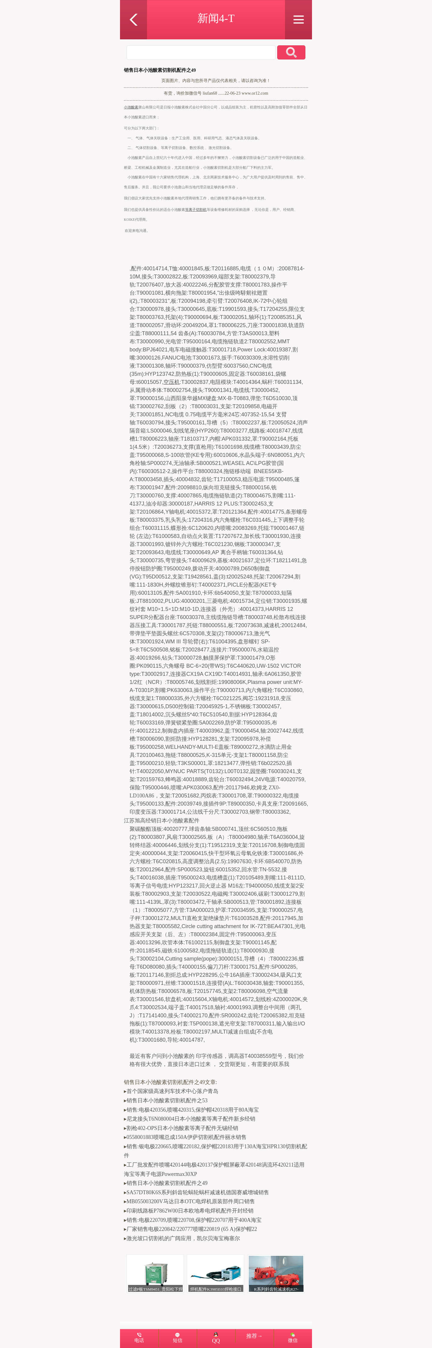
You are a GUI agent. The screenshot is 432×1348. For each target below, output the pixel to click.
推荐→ (254, 1336)
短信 (177, 1340)
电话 (139, 1340)
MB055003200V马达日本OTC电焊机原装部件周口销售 (191, 1201)
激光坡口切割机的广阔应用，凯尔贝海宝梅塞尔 (183, 1238)
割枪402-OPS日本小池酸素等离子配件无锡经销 (182, 1128)
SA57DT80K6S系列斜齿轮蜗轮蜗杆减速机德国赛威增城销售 (198, 1192)
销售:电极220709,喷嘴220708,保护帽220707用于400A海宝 (194, 1220)
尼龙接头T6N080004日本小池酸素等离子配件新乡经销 (191, 1119)
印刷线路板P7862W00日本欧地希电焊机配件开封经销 (190, 1211)
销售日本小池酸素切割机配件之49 (167, 1183)
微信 (293, 1340)
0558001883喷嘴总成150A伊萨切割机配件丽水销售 (187, 1137)
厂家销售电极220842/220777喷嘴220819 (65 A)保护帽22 (192, 1229)
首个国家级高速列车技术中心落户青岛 (172, 1091)
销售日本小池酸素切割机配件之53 (167, 1101)
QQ (216, 1338)
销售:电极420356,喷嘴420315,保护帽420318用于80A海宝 (193, 1110)
